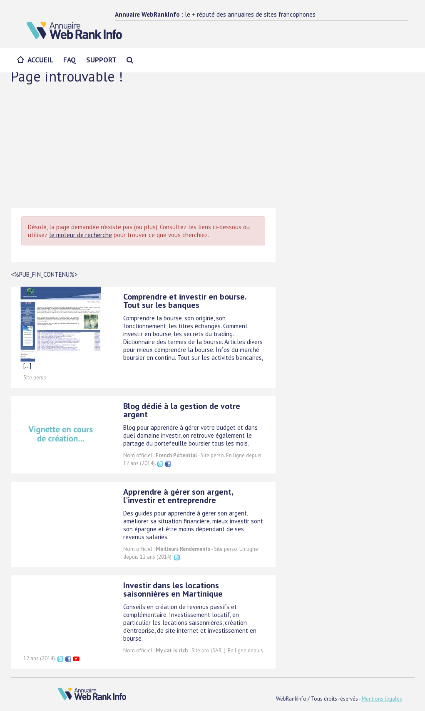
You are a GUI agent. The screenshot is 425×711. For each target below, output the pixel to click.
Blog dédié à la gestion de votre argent (181, 410)
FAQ (69, 59)
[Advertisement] (213, 145)
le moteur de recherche (80, 235)
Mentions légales (382, 698)
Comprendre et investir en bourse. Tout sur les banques (184, 300)
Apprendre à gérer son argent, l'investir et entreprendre (178, 495)
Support (101, 59)
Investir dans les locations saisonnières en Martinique (173, 589)
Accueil (40, 59)
